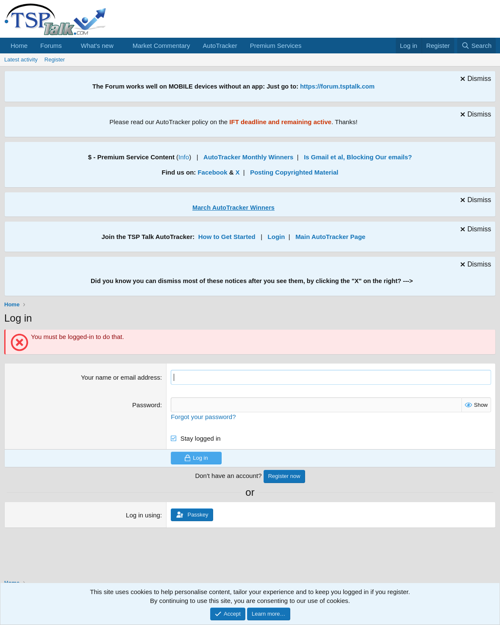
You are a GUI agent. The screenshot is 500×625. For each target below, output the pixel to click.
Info (183, 157)
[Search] (476, 45)
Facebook (212, 172)
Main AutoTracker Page (330, 236)
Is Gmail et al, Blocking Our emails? (358, 157)
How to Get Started (227, 236)
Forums (51, 45)
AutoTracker (220, 45)
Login (276, 236)
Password (146, 404)
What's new (97, 45)
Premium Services (276, 45)
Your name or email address (120, 377)
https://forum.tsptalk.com (337, 86)
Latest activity (21, 59)
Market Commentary (161, 45)
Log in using (143, 515)
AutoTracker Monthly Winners (248, 157)
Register (54, 59)
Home (19, 45)
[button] (69, 45)
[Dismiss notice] (474, 79)
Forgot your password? (203, 416)
